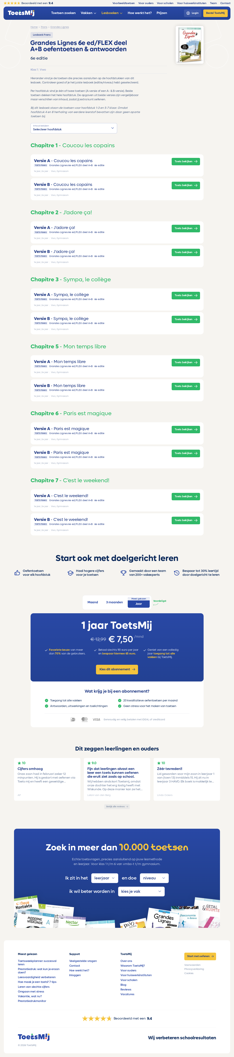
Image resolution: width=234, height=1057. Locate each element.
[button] (74, 128)
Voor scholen (128, 980)
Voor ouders (128, 970)
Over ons (126, 961)
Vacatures (127, 994)
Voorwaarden (192, 965)
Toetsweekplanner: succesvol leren (37, 962)
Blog (123, 985)
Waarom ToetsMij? (132, 966)
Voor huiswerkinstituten (136, 975)
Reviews (125, 989)
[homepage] (21, 13)
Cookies (189, 973)
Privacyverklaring (194, 969)
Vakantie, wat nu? (30, 996)
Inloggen (75, 975)
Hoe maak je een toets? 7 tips (37, 982)
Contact (74, 966)
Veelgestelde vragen (83, 961)
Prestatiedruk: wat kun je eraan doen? (38, 970)
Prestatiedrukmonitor (32, 1001)
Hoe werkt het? (79, 970)
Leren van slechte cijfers (34, 987)
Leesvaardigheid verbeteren (37, 977)
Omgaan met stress (31, 992)
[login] (192, 13)
